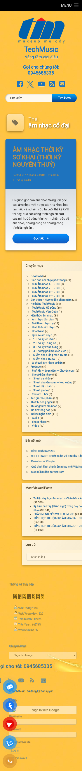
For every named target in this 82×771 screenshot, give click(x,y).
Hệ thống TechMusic (65, 303)
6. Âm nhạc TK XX (67, 358)
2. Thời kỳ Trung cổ (67, 343)
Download (59, 276)
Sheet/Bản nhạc (64, 374)
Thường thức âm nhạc (66, 406)
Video (58, 425)
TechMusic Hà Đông (67, 307)
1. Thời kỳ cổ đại (22, 180)
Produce (58, 366)
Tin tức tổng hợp (63, 410)
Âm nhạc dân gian (66, 319)
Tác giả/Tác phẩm (64, 398)
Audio (58, 418)
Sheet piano (63, 390)
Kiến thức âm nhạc (64, 315)
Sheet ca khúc (64, 378)
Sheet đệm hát (64, 386)
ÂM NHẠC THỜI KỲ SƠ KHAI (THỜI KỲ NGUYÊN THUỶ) (38, 157)
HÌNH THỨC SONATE (66, 451)
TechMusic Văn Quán (68, 311)
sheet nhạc (61, 421)
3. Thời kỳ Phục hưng (68, 347)
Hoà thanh (61, 331)
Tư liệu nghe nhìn (63, 414)
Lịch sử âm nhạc (65, 335)
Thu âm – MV (63, 394)
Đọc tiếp (51, 240)
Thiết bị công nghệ (64, 402)
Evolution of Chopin (65, 461)
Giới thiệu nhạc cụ (65, 323)
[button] (42, 710)
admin (55, 174)
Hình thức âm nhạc (66, 327)
